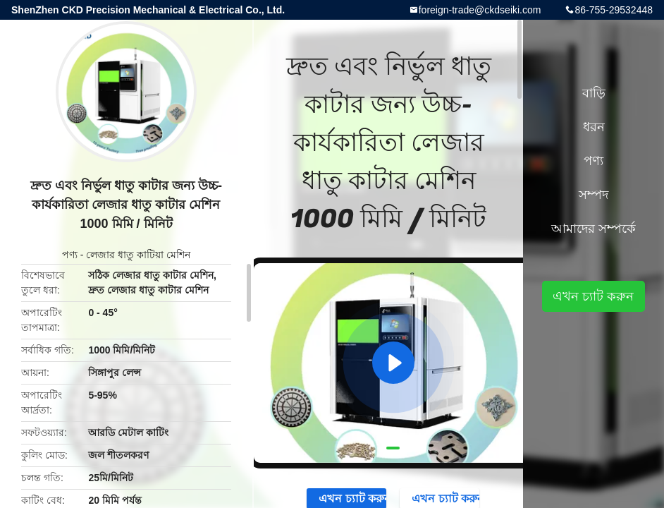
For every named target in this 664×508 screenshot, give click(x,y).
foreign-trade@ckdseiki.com (480, 10)
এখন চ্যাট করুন (593, 296)
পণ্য (70, 254)
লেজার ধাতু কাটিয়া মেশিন (138, 254)
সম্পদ (593, 195)
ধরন (594, 127)
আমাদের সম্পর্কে (593, 229)
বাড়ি (593, 93)
